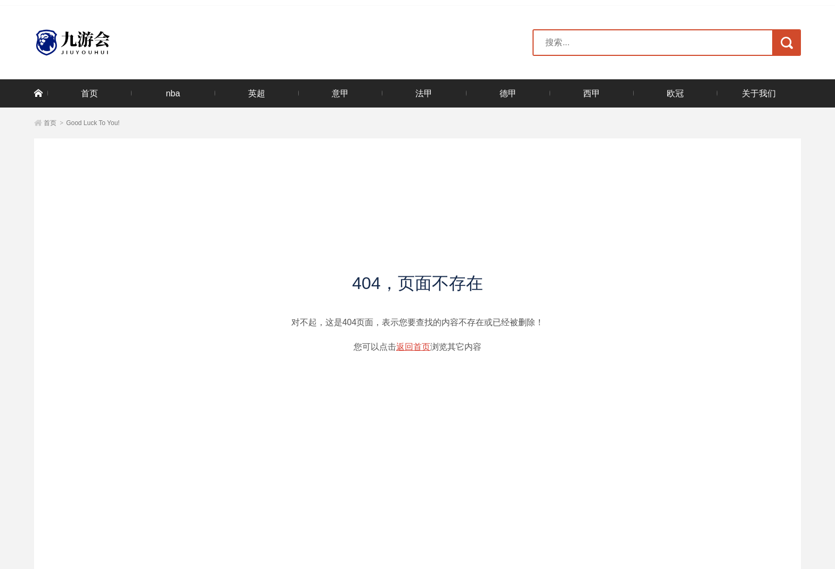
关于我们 (759, 93)
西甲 (591, 93)
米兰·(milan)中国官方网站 (103, 42)
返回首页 (413, 346)
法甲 (423, 93)
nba (173, 93)
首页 (89, 93)
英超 (256, 93)
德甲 (508, 93)
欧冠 (675, 93)
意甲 (340, 93)
